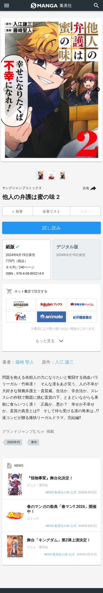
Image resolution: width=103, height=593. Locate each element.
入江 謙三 (64, 362)
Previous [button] (5, 89)
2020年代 (13, 442)
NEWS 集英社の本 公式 (61, 492)
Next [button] (97, 89)
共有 (86, 188)
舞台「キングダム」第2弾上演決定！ (59, 540)
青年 (34, 442)
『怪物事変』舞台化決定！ (50, 478)
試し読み (51, 228)
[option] (51, 90)
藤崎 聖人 (24, 362)
